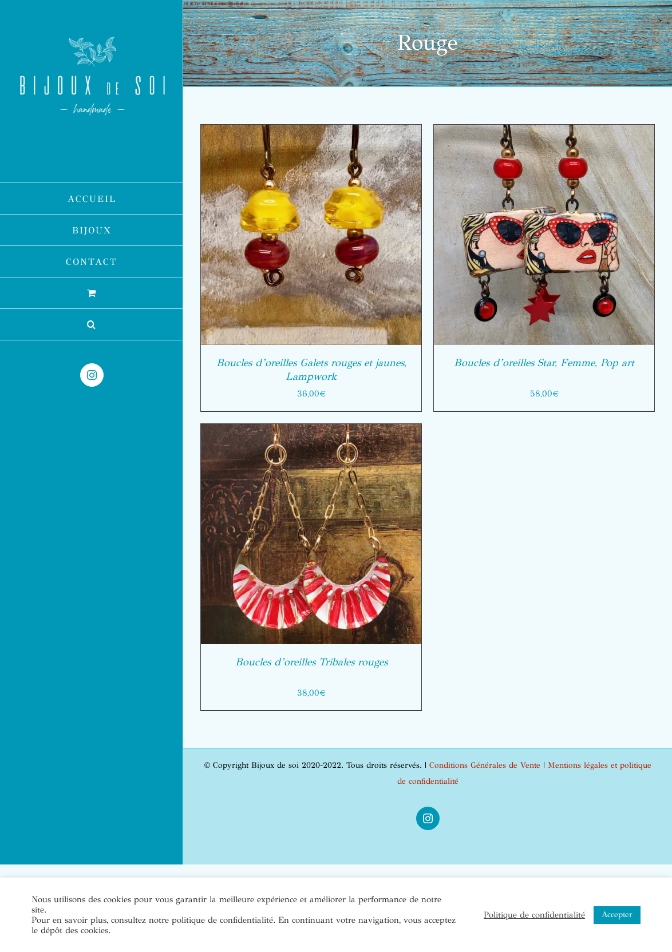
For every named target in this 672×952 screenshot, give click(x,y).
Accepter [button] (617, 914)
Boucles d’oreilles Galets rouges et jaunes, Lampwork (311, 369)
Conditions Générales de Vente (484, 765)
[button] (91, 324)
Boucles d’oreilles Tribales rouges (311, 662)
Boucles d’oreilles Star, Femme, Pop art (544, 362)
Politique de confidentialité (534, 915)
